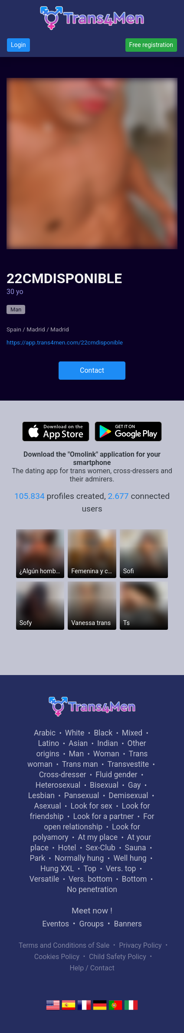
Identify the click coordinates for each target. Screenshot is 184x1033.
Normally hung (79, 858)
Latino (48, 743)
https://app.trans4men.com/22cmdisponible (65, 342)
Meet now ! (92, 911)
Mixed (132, 733)
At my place (98, 837)
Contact (92, 370)
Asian (78, 743)
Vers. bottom (90, 879)
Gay (134, 785)
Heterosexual (58, 785)
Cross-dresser (62, 774)
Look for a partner (103, 816)
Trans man (80, 764)
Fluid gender (116, 774)
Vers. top (121, 868)
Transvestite (128, 764)
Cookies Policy (56, 957)
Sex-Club (100, 847)
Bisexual (104, 785)
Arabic (45, 733)
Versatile (44, 879)
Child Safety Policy (117, 957)
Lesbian (41, 795)
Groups (91, 923)
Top (89, 868)
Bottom (134, 879)
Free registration (151, 44)
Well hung (130, 858)
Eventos (55, 923)
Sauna (135, 847)
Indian (107, 743)
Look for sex (91, 806)
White (75, 733)
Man (15, 309)
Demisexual (128, 795)
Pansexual (81, 795)
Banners (127, 923)
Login (18, 44)
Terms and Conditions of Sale (64, 945)
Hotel (67, 847)
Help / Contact (91, 968)
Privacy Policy (140, 945)
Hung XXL (57, 868)
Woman (106, 753)
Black (103, 733)
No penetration (92, 889)
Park (37, 858)
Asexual (47, 806)
